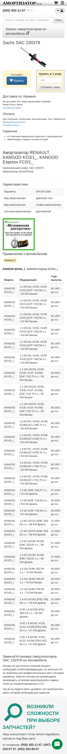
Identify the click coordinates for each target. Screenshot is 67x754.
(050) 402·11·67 (18, 10)
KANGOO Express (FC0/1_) (42, 269)
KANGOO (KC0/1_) (14, 269)
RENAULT (10, 260)
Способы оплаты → (12, 125)
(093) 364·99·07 (28, 749)
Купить (17, 80)
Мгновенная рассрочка (14, 122)
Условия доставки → (13, 108)
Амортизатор (19, 3)
